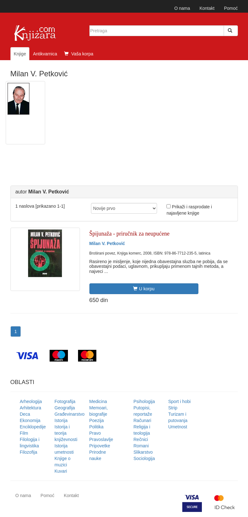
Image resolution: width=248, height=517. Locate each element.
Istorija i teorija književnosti (66, 433)
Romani (141, 445)
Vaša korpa (79, 53)
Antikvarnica (45, 53)
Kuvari (61, 471)
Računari (142, 420)
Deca (25, 414)
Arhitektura (30, 407)
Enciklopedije (33, 426)
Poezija (96, 420)
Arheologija (31, 401)
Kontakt (206, 8)
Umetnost (177, 426)
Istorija (61, 420)
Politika (96, 426)
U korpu (143, 288)
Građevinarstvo (70, 414)
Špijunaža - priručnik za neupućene (129, 233)
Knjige (20, 53)
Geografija (65, 407)
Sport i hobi (179, 401)
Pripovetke (99, 445)
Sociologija (144, 458)
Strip (173, 407)
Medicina (98, 401)
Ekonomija (30, 420)
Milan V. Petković (107, 243)
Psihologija (144, 401)
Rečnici (141, 439)
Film (24, 433)
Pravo (95, 433)
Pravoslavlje (101, 439)
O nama (182, 8)
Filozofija (28, 452)
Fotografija (65, 401)
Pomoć (231, 8)
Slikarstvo (143, 452)
